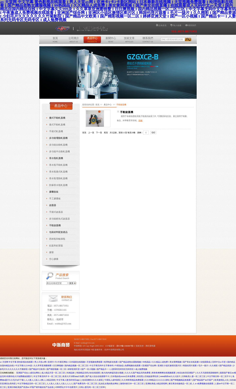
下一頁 (99, 132)
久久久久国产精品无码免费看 (138, 373)
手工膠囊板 (55, 198)
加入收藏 (177, 25)
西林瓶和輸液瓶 (57, 239)
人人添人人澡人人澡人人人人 (60, 383)
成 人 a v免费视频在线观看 (202, 383)
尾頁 (106, 132)
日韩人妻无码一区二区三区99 (92, 387)
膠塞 (51, 252)
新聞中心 (111, 40)
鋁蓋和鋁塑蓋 (56, 245)
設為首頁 (163, 25)
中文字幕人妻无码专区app (68, 380)
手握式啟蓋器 (56, 212)
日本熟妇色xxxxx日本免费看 (123, 376)
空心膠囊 (53, 259)
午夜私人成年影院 (112, 380)
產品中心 (92, 40)
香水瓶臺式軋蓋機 (58, 171)
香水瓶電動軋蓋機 (58, 178)
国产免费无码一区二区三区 (86, 383)
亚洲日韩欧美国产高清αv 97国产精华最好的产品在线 (31, 387)
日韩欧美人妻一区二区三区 (194, 376)
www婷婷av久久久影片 (170, 376)
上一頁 (91, 132)
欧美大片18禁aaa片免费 (74, 376)
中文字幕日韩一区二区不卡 (219, 376)
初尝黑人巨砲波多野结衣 (148, 376)
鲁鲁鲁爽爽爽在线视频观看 (164, 373)
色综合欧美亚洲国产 (186, 373)
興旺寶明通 (150, 346)
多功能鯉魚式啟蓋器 (59, 219)
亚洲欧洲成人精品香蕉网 (156, 383)
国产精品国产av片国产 (203, 380)
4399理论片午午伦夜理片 (66, 387)
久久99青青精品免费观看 (133, 380)
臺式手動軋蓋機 (57, 124)
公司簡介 (74, 40)
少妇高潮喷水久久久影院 (92, 380)
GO (153, 132)
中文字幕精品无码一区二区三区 (31, 383)
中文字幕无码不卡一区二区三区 (48, 376)
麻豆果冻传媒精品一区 (179, 383)
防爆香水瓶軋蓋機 (58, 185)
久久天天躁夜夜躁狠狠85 (208, 373)
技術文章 (129, 40)
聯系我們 (192, 25)
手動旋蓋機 (126, 112)
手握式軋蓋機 (56, 131)
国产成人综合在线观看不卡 (98, 376)
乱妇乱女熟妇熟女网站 (109, 383)
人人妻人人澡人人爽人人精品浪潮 (40, 380)
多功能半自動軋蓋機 (59, 151)
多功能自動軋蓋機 (58, 145)
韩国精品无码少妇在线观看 (88, 373)
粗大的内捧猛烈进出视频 (113, 373)
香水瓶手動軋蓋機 (58, 165)
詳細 (140, 120)
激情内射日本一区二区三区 (132, 383)
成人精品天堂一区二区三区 (53, 373)
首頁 (55, 40)
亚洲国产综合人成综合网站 (28, 373)
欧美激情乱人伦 (222, 380)
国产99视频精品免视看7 (181, 380)
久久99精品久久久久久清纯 (157, 380)
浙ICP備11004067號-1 (125, 346)
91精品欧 (71, 373)
